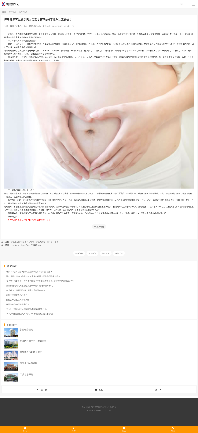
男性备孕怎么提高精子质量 (17, 300)
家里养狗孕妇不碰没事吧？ (17, 304)
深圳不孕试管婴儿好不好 (16, 295)
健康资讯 (79, 253)
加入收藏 (99, 227)
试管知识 (92, 253)
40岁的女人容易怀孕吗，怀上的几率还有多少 (25, 290)
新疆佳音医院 (26, 329)
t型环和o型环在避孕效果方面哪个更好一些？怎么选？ (29, 272)
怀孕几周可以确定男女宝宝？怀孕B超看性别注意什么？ (34, 242)
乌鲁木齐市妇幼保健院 (31, 352)
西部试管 (119, 253)
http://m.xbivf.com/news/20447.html (26, 245)
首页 (4, 12)
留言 (173, 429)
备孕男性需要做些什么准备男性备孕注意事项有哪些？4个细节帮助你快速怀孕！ (40, 281)
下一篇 (156, 390)
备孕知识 (23, 12)
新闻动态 (12, 12)
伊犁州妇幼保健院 (29, 363)
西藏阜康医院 (26, 374)
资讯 (74, 429)
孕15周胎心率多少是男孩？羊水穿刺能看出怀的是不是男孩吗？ (33, 276)
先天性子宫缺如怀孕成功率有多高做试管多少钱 (26, 309)
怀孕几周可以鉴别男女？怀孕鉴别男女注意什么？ (27, 220)
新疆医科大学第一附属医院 (33, 341)
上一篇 (42, 390)
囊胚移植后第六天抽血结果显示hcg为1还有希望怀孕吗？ (30, 286)
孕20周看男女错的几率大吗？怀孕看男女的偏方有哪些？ (30, 314)
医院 (123, 429)
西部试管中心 (15, 26)
